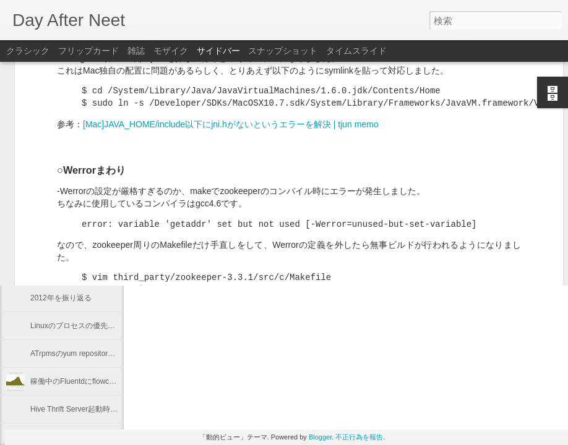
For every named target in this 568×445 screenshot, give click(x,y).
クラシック (27, 51)
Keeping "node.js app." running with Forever (102, 242)
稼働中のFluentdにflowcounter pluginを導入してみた (117, 381)
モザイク (170, 51)
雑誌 (136, 51)
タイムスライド (356, 51)
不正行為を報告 (359, 437)
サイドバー (218, 51)
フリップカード (88, 51)
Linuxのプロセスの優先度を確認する (91, 325)
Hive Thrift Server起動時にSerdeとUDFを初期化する (117, 409)
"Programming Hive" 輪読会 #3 (81, 214)
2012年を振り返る (61, 298)
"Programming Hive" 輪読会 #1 (81, 270)
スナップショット (282, 51)
